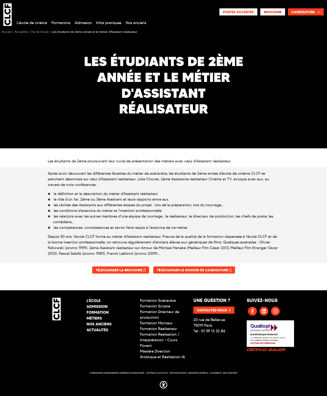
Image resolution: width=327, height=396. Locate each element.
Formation (98, 312)
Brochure (273, 12)
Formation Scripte (155, 306)
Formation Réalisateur (158, 328)
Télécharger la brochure (121, 270)
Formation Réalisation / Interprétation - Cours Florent (160, 340)
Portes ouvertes (238, 12)
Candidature (306, 12)
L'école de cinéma (32, 22)
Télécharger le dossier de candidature (194, 270)
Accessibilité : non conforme (223, 373)
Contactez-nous (214, 310)
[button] (163, 384)
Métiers (94, 318)
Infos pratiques (108, 22)
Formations (61, 22)
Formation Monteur (156, 323)
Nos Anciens (99, 324)
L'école (94, 300)
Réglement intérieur (198, 373)
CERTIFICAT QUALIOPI (266, 349)
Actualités (97, 329)
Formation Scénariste (158, 300)
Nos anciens (136, 22)
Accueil (6, 32)
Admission (83, 22)
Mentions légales (178, 373)
